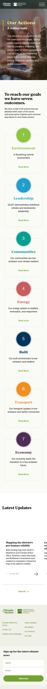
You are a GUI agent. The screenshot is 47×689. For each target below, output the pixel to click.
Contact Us (6, 630)
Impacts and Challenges (12, 634)
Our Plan (28, 636)
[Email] (23, 671)
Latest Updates (31, 623)
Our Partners (30, 632)
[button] (41, 4)
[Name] (23, 663)
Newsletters (29, 627)
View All (23, 592)
